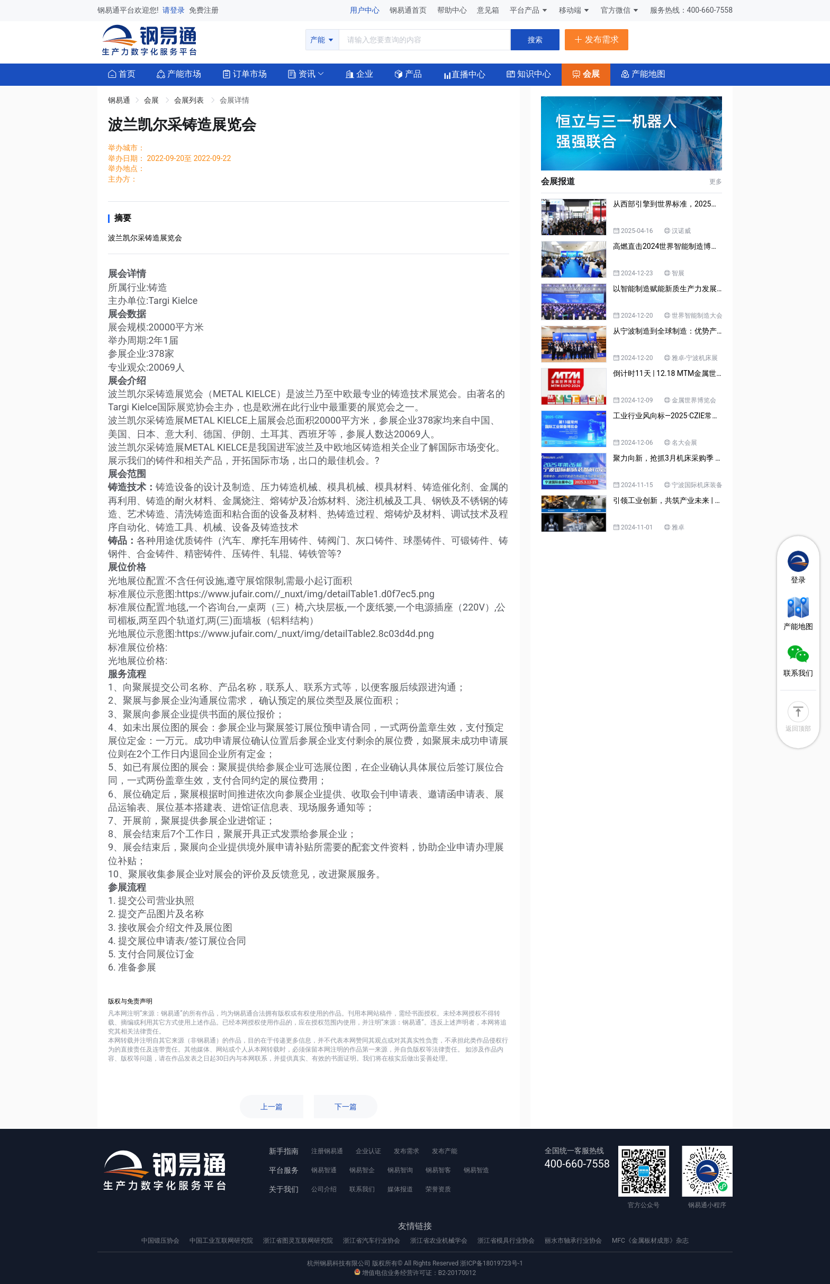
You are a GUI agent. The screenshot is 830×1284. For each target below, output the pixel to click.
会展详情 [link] (234, 100)
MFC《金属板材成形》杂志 (650, 1240)
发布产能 (444, 1151)
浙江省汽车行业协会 (372, 1240)
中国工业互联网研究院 (222, 1240)
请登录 (174, 10)
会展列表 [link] (189, 100)
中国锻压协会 (161, 1240)
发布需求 (406, 1151)
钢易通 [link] (119, 100)
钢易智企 (362, 1170)
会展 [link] (152, 100)
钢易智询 (400, 1170)
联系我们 (362, 1189)
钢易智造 (476, 1170)
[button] (301, 73)
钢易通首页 (409, 10)
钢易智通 (324, 1170)
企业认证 (368, 1151)
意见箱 (489, 10)
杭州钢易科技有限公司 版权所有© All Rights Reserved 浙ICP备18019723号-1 (415, 1263)
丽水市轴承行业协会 (574, 1240)
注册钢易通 (327, 1151)
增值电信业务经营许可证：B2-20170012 (415, 1273)
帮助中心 (452, 10)
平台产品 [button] (524, 10)
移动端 (574, 10)
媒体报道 (400, 1189)
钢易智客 (438, 1170)
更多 (715, 181)
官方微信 (620, 10)
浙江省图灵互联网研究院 (299, 1240)
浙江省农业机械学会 (439, 1240)
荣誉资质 (438, 1189)
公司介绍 (324, 1189)
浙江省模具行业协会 (506, 1240)
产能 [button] (322, 39)
